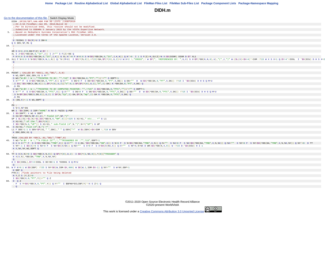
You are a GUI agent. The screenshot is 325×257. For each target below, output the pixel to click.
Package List (63, 3)
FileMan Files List (155, 3)
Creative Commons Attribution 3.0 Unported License (172, 235)
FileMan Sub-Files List (184, 3)
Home (49, 3)
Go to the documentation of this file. (26, 18)
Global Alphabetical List (126, 3)
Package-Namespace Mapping (258, 3)
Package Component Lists (218, 3)
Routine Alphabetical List (91, 3)
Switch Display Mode (62, 18)
